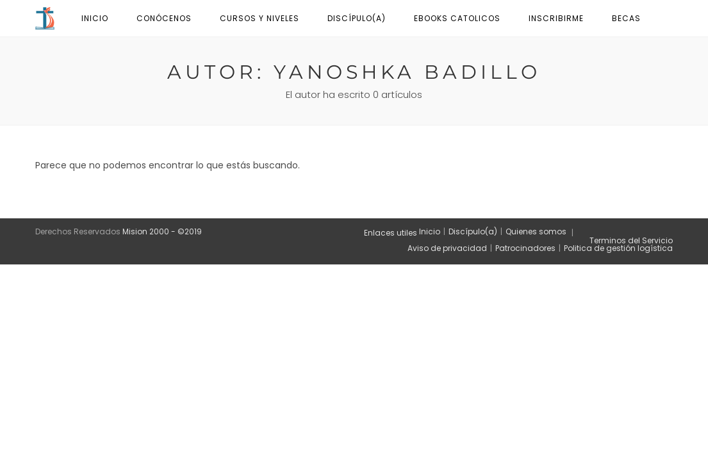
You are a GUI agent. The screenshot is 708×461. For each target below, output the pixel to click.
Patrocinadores (525, 248)
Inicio (429, 231)
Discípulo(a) (473, 231)
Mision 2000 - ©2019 (162, 231)
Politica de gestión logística (618, 248)
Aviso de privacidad (447, 248)
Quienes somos (536, 231)
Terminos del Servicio (631, 240)
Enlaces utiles (390, 232)
